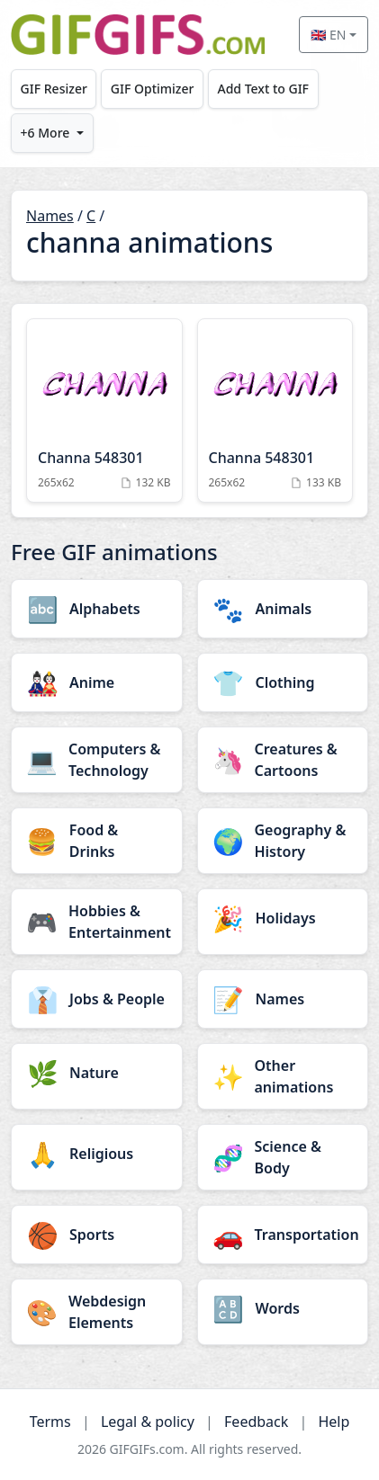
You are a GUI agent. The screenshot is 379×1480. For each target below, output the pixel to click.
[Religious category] (97, 1153)
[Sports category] (97, 1234)
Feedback (256, 1421)
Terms (50, 1421)
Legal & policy (147, 1421)
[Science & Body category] (283, 1157)
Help (333, 1421)
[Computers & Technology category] (97, 759)
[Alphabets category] (97, 608)
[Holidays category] (283, 918)
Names (50, 216)
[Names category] (283, 999)
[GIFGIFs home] (138, 34)
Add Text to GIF (263, 88)
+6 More (45, 132)
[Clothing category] (283, 682)
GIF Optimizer (152, 88)
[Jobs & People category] (97, 999)
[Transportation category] (283, 1234)
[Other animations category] (283, 1076)
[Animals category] (283, 608)
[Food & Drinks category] (97, 840)
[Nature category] (97, 1072)
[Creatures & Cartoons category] (283, 759)
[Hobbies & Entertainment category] (97, 921)
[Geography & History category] (283, 840)
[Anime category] (97, 682)
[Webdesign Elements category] (97, 1311)
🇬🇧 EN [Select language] (328, 34)
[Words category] (283, 1308)
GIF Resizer (54, 88)
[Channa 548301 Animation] (104, 410)
